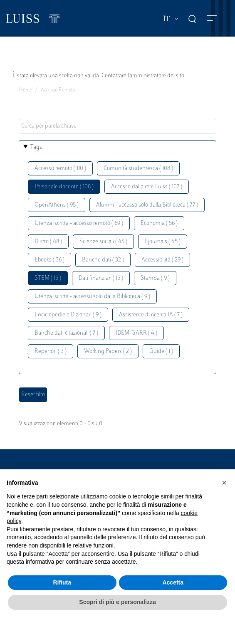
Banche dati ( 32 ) (103, 260)
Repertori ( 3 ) (51, 351)
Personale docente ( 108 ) (64, 187)
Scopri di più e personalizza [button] (117, 602)
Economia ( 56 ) (159, 223)
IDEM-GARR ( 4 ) (136, 333)
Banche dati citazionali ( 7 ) (66, 333)
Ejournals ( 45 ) (163, 242)
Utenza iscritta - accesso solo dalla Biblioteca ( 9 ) (92, 296)
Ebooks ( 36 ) (49, 260)
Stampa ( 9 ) (155, 278)
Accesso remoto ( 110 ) (60, 168)
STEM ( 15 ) (48, 278)
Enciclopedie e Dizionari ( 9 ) (68, 315)
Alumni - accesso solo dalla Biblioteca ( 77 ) (147, 205)
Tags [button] (36, 147)
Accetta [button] (172, 582)
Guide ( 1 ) (161, 351)
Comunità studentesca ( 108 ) (138, 168)
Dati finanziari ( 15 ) (101, 278)
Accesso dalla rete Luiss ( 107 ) (146, 187)
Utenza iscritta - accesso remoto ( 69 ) (79, 223)
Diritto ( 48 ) (48, 242)
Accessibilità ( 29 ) (162, 260)
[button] (224, 482)
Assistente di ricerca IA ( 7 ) (151, 315)
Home (25, 90)
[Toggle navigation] (212, 18)
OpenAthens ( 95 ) (57, 205)
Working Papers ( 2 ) (108, 351)
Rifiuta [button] (62, 582)
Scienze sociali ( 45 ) (103, 242)
